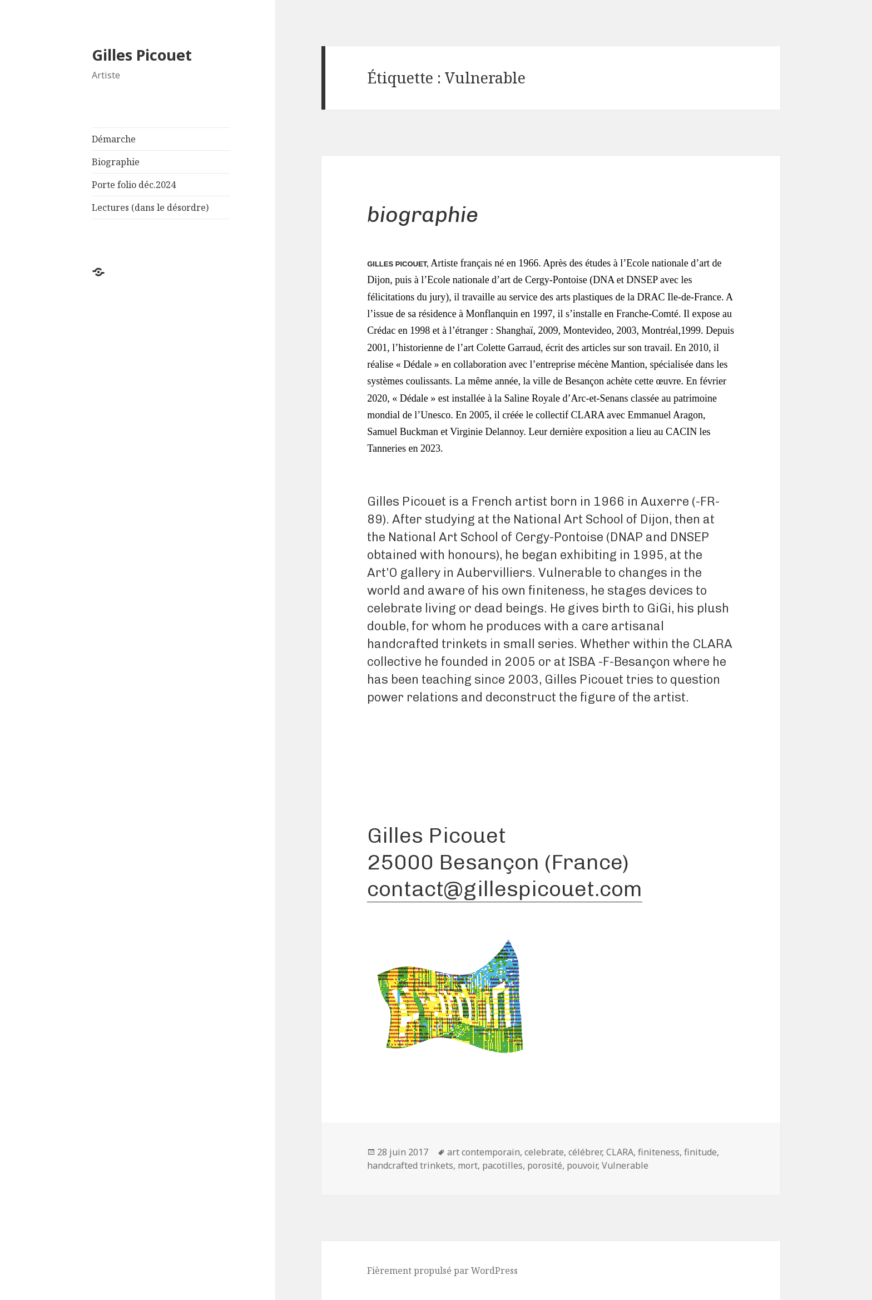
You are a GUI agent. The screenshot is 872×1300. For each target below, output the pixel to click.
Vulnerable (625, 1165)
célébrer (585, 1152)
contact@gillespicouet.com (504, 889)
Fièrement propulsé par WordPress (442, 1270)
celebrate (544, 1152)
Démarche (114, 139)
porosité (544, 1165)
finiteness (659, 1152)
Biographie (116, 162)
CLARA (619, 1152)
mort (468, 1165)
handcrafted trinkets (410, 1165)
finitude (700, 1152)
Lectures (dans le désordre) (150, 207)
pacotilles (502, 1165)
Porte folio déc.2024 (134, 185)
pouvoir (582, 1165)
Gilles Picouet (142, 55)
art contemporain (483, 1152)
